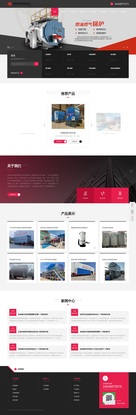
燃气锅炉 (70, 68)
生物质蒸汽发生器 (68, 133)
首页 (54, 11)
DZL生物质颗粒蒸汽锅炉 (27, 133)
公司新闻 (46, 389)
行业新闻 (46, 385)
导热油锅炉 (92, 68)
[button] (123, 47)
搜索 (13, 55)
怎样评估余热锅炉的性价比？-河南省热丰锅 (95, 314)
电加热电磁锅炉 (115, 68)
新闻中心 (83, 11)
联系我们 (124, 11)
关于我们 (63, 11)
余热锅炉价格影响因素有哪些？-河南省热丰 (95, 332)
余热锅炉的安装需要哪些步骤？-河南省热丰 (33, 314)
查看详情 (61, 141)
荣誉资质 (104, 11)
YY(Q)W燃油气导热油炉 (108, 133)
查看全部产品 (17, 73)
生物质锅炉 (92, 54)
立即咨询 (76, 141)
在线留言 (114, 11)
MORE (48, 60)
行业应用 (93, 11)
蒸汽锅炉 (48, 68)
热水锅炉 (113, 54)
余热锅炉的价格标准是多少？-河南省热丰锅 (33, 349)
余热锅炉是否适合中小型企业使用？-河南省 (95, 349)
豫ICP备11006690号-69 (35, 410)
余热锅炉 (48, 54)
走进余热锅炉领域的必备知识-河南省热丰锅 (33, 332)
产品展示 (73, 11)
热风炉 (69, 54)
